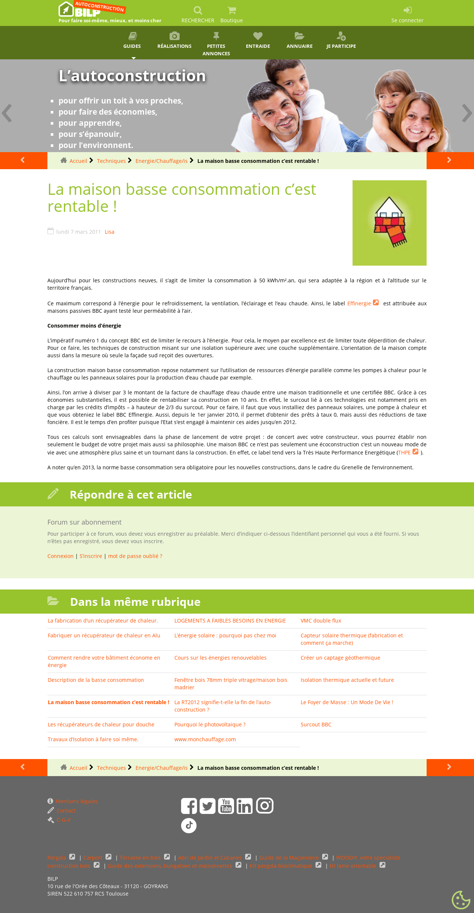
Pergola (57, 857)
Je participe (341, 40)
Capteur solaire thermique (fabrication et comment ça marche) (352, 639)
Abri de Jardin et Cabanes (210, 857)
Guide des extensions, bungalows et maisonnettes (171, 865)
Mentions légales (72, 801)
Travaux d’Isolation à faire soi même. (93, 739)
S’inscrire (91, 555)
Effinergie (359, 303)
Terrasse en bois (141, 857)
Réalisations (175, 40)
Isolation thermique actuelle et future (347, 679)
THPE (404, 452)
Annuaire (300, 40)
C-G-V (58, 819)
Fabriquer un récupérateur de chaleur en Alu (104, 635)
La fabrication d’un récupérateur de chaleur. (103, 620)
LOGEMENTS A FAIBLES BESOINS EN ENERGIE (230, 620)
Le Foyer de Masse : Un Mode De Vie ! (347, 702)
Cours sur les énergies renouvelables (220, 657)
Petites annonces (216, 44)
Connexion (60, 555)
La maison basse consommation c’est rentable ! (108, 702)
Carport (93, 857)
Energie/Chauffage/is (162, 160)
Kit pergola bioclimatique (282, 865)
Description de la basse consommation (96, 679)
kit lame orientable (354, 865)
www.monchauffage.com (205, 739)
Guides (133, 40)
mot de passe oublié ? (135, 555)
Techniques (111, 160)
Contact (61, 810)
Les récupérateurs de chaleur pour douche (101, 724)
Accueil (78, 160)
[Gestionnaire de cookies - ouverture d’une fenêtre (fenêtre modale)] (461, 900)
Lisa (109, 231)
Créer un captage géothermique (340, 657)
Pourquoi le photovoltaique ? (210, 724)
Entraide (258, 40)
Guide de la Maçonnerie (289, 857)
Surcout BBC (316, 724)
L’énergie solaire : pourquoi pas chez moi (225, 635)
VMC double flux (321, 620)
